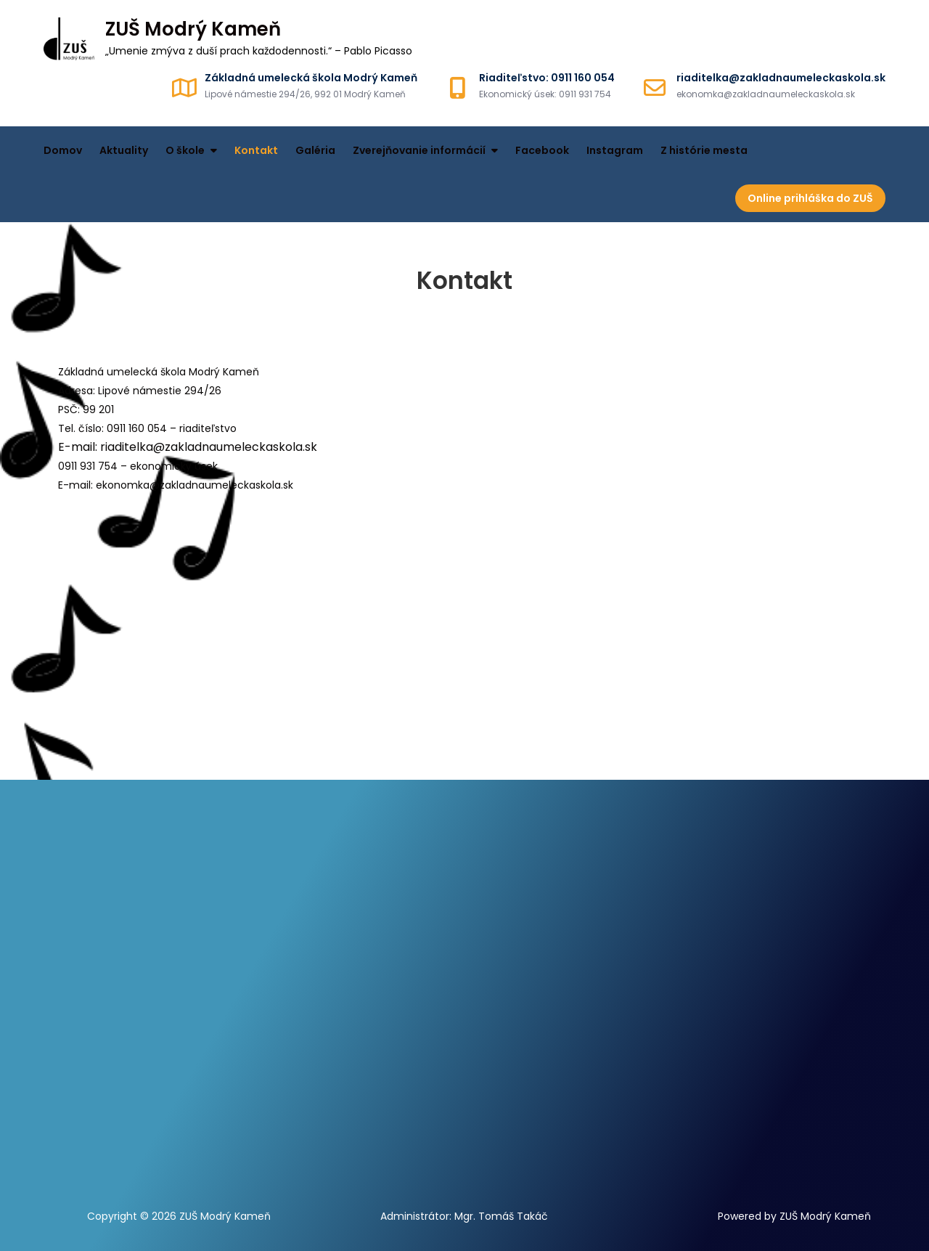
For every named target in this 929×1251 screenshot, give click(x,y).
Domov (63, 150)
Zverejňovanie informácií (419, 150)
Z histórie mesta (704, 150)
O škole (185, 150)
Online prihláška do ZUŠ (810, 198)
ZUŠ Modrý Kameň (193, 29)
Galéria (315, 150)
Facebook (542, 150)
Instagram (614, 150)
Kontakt (256, 150)
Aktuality (123, 150)
